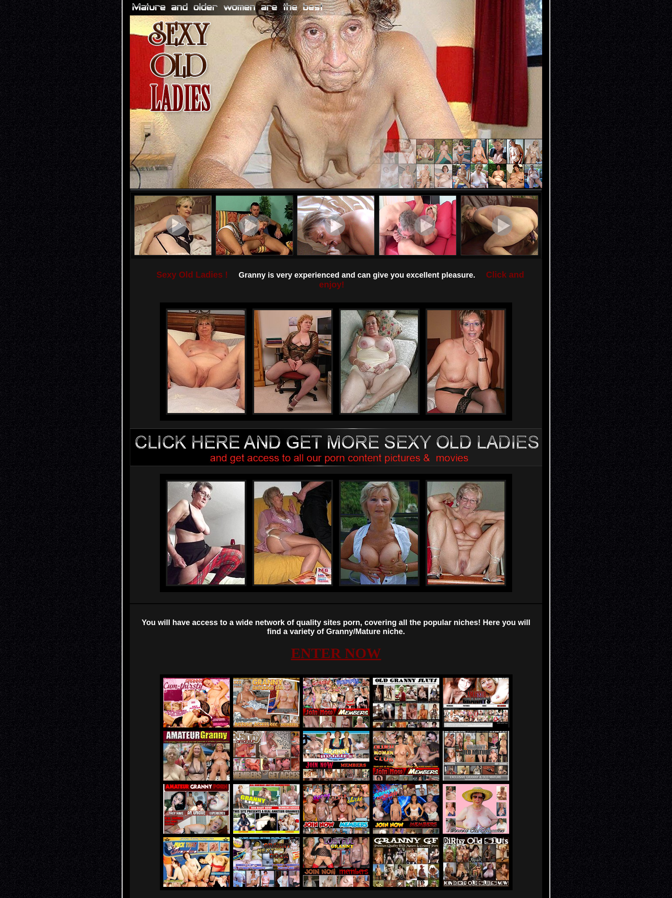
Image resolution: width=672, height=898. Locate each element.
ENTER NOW (336, 653)
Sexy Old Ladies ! (192, 274)
